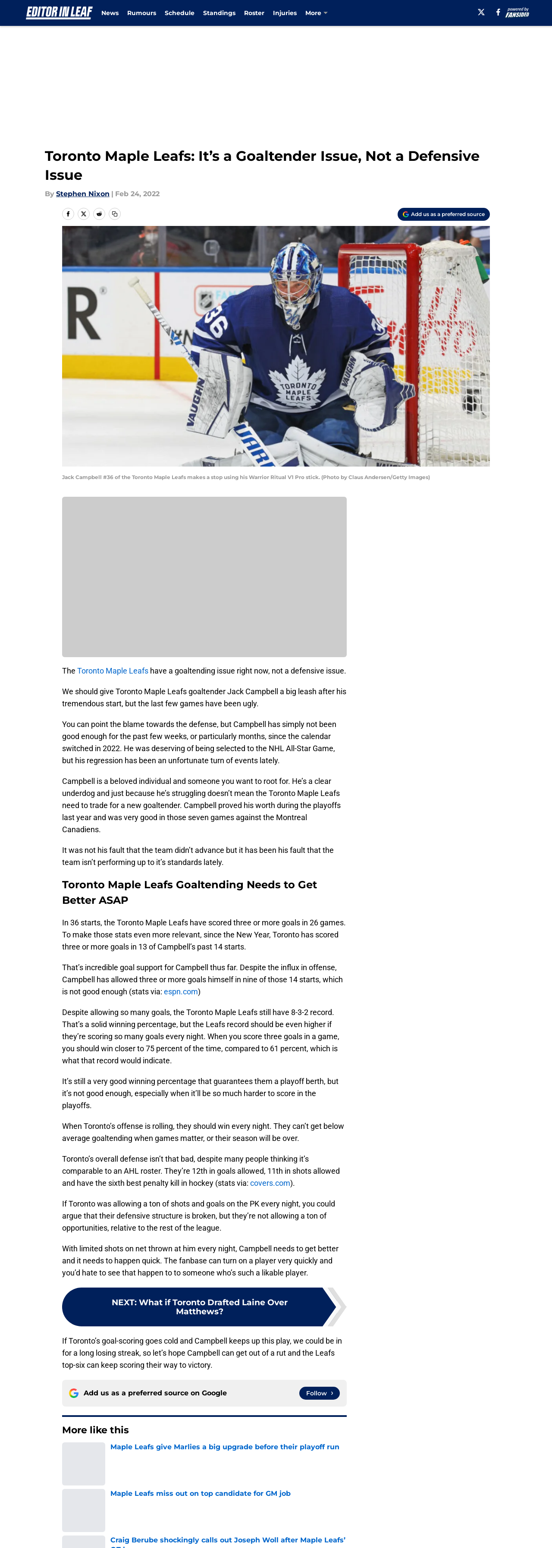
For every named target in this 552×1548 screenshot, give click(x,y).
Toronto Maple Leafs (112, 670)
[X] (481, 12)
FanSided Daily (460, 1516)
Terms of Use (281, 1532)
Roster (254, 13)
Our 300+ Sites (375, 1516)
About (71, 1516)
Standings (219, 13)
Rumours (141, 13)
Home (71, 1456)
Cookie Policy (373, 1532)
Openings (192, 1516)
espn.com (181, 991)
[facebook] (498, 12)
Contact (271, 1516)
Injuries (285, 13)
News (110, 13)
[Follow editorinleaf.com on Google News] (319, 1393)
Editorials (104, 1456)
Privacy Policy (199, 1532)
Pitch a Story (82, 1532)
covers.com (270, 1183)
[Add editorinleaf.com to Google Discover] (444, 214)
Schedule (179, 13)
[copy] (115, 214)
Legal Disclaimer (463, 1532)
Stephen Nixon (83, 194)
